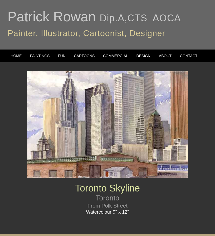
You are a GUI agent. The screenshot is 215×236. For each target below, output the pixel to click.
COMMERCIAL (115, 56)
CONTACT (189, 56)
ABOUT (165, 56)
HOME (16, 56)
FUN (62, 56)
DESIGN (143, 56)
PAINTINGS (40, 56)
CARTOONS (84, 56)
